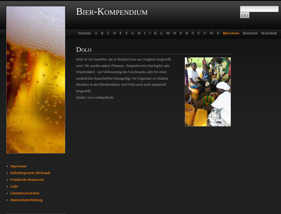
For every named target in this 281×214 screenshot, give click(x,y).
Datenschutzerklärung (26, 200)
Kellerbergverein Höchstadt (30, 173)
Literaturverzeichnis (25, 193)
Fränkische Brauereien (27, 180)
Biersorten (250, 33)
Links (14, 186)
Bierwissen (231, 33)
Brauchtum (269, 33)
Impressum (18, 166)
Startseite (84, 33)
